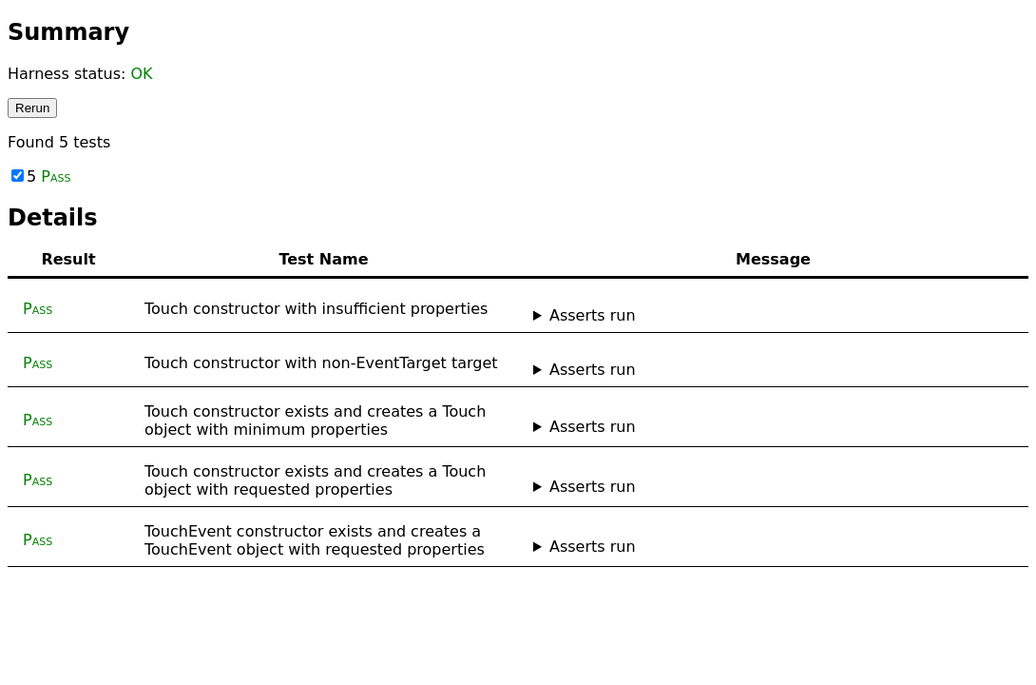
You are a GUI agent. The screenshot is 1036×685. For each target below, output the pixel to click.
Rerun (32, 108)
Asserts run (592, 315)
